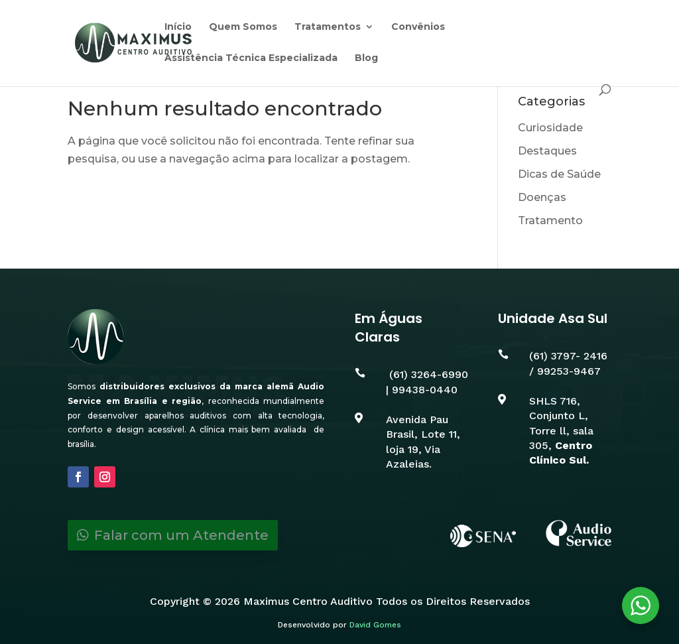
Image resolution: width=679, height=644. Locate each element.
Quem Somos (243, 27)
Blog (366, 58)
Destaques (547, 151)
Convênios (418, 27)
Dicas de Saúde (559, 174)
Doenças (542, 197)
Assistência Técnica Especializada (251, 58)
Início (178, 27)
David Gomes (375, 624)
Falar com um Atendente (181, 535)
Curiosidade (550, 127)
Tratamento (550, 220)
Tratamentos (327, 27)
